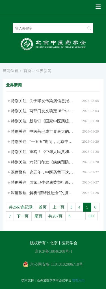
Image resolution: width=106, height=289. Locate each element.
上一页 (58, 207)
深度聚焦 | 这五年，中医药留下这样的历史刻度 (52, 172)
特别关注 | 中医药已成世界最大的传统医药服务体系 (56, 131)
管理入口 (78, 280)
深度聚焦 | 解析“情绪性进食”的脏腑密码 (46, 193)
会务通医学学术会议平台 (54, 280)
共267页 (55, 216)
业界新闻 (43, 70)
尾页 (38, 216)
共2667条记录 (21, 207)
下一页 (23, 216)
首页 (27, 70)
